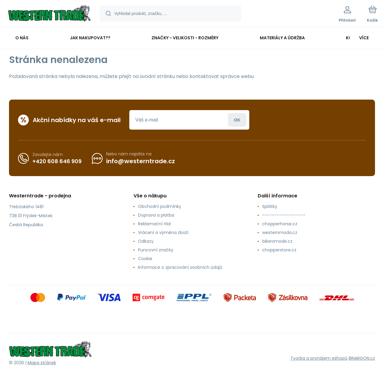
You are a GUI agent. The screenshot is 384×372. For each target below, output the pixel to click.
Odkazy (146, 241)
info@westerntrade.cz (140, 161)
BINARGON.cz (362, 358)
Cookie (145, 259)
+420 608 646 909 (57, 161)
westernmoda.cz (279, 233)
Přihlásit (237, 120)
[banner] (49, 14)
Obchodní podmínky (159, 206)
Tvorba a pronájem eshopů (318, 358)
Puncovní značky (155, 250)
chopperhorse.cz (279, 224)
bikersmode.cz (277, 241)
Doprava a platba (156, 215)
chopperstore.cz (279, 250)
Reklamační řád (154, 224)
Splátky (269, 206)
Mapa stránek (42, 363)
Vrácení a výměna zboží (163, 233)
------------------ (283, 215)
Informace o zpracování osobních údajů (180, 267)
